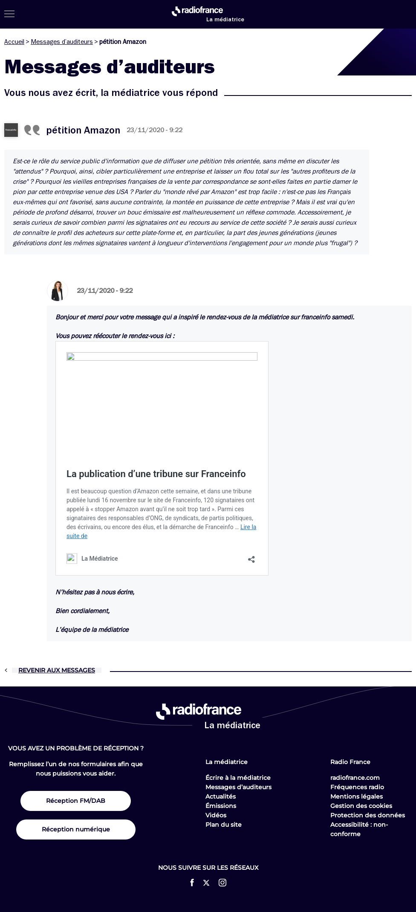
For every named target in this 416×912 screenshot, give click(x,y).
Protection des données (367, 815)
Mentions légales (356, 796)
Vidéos (215, 815)
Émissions (220, 806)
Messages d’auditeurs (62, 41)
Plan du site (223, 824)
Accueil (14, 41)
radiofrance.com (355, 778)
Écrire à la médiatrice (238, 778)
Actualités (220, 796)
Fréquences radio (357, 787)
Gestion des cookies (361, 806)
